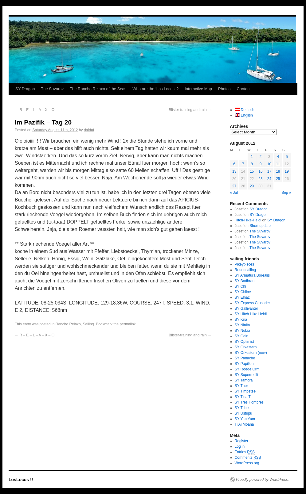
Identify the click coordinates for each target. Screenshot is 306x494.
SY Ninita (242, 325)
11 (278, 164)
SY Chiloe (243, 292)
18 (278, 171)
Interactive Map (198, 88)
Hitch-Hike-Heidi (248, 220)
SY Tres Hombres (249, 402)
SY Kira (241, 319)
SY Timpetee (245, 391)
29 (252, 186)
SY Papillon (244, 364)
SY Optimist (244, 341)
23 (260, 179)
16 (260, 171)
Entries (245, 452)
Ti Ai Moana (244, 424)
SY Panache (245, 358)
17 (269, 171)
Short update (260, 226)
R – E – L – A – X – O (34, 110)
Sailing (88, 324)
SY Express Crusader (252, 303)
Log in (240, 446)
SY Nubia (242, 330)
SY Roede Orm (247, 369)
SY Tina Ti (243, 397)
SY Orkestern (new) (251, 352)
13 (234, 171)
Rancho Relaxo (68, 324)
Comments (248, 457)
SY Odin (241, 336)
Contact (244, 88)
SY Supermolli (246, 375)
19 (287, 171)
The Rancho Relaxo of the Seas (98, 88)
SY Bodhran (245, 281)
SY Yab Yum (245, 419)
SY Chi (240, 286)
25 (278, 179)
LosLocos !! (21, 479)
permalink (128, 324)
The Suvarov (52, 88)
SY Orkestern (246, 347)
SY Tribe (242, 408)
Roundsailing (245, 270)
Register (242, 441)
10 (269, 164)
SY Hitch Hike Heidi (251, 314)
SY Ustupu (243, 413)
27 (234, 186)
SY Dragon (25, 88)
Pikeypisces (244, 264)
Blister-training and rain (190, 110)
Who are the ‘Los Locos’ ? (155, 88)
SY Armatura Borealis (252, 275)
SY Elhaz (242, 297)
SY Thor (241, 386)
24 (269, 179)
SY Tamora (244, 380)
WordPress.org (247, 463)
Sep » (286, 192)
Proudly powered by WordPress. (262, 479)
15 (252, 171)
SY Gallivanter (246, 308)
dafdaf (89, 130)
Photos (224, 88)
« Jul (234, 192)
